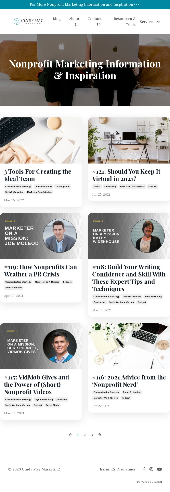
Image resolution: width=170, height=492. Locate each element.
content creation (132, 296)
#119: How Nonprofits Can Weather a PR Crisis (40, 270)
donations (61, 399)
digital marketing (14, 192)
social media (52, 405)
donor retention (132, 392)
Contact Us (95, 21)
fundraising (110, 186)
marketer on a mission (39, 192)
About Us (74, 21)
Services (150, 21)
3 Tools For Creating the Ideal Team (37, 175)
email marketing (153, 296)
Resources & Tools (125, 21)
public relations (13, 287)
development (63, 186)
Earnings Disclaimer (118, 469)
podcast (152, 186)
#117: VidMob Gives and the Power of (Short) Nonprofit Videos (36, 384)
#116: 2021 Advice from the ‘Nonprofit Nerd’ (129, 380)
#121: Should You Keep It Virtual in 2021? (126, 175)
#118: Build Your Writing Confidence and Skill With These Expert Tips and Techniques (129, 277)
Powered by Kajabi (149, 481)
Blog (57, 18)
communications (43, 186)
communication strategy (18, 186)
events (97, 186)
